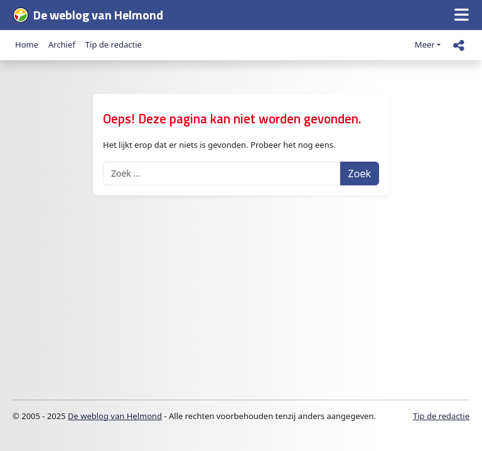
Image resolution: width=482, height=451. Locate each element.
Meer (425, 44)
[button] (461, 15)
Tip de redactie (113, 44)
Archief (61, 44)
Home (26, 44)
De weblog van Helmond (115, 416)
